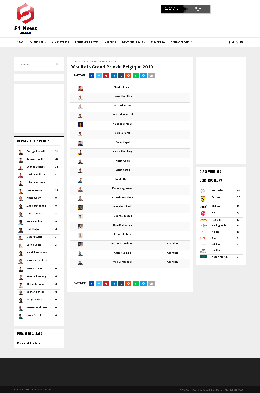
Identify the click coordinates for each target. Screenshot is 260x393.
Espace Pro (158, 42)
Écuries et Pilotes (86, 42)
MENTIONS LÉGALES (133, 42)
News (20, 42)
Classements (60, 42)
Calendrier (36, 42)
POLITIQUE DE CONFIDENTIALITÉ (207, 390)
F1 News (199, 8)
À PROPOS (110, 42)
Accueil (73, 61)
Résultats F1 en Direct (29, 343)
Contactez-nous (182, 42)
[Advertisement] (185, 24)
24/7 (199, 10)
